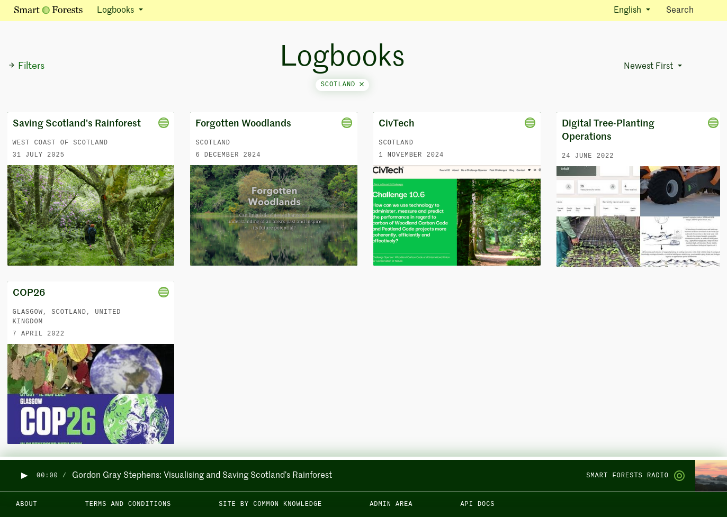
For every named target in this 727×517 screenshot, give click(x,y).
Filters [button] (26, 66)
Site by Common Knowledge (270, 504)
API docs (477, 504)
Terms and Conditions (128, 504)
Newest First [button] (649, 66)
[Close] (362, 84)
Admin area (391, 504)
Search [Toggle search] (689, 10)
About (27, 504)
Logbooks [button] (116, 10)
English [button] (628, 10)
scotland (342, 84)
